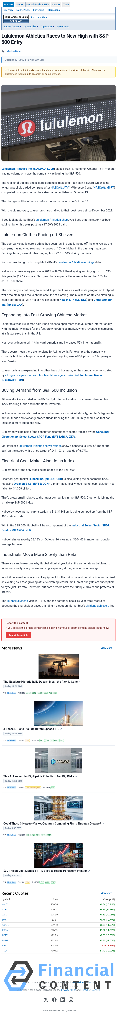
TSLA (4, 950)
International (53, 10)
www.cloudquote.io (83, 982)
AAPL (4, 909)
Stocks (19, 4)
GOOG (5, 924)
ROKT (56, 740)
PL (52, 740)
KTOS (42, 740)
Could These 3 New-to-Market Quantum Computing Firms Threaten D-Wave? (53, 823)
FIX (55, 693)
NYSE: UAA (15, 304)
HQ (27, 835)
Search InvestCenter (40, 17)
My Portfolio (63, 26)
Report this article (18, 635)
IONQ (38, 835)
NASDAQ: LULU (44, 168)
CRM (45, 693)
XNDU (49, 835)
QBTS (43, 835)
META (5, 930)
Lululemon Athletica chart (52, 219)
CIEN (34, 693)
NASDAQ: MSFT (104, 187)
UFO (61, 740)
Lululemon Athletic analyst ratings (40, 446)
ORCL (5, 945)
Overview (8, 10)
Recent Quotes (11, 26)
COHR (39, 693)
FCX (50, 693)
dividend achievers (97, 605)
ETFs (27, 740)
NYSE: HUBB (54, 479)
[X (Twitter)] (46, 1000)
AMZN (5, 904)
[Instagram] (71, 1000)
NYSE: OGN (41, 483)
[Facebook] (54, 1000)
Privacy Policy (68, 989)
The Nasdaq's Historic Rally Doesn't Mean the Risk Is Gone (41, 681)
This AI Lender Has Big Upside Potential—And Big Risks (40, 776)
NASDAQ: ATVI (60, 187)
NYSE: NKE (79, 299)
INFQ (32, 835)
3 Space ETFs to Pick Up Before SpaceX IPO (32, 729)
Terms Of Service (90, 989)
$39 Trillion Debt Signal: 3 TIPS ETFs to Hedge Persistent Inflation (46, 870)
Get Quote (16, 21)
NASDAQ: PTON (12, 380)
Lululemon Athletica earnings (76, 262)
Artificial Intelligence (33, 787)
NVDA (5, 940)
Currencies (38, 10)
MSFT (4, 935)
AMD (4, 914)
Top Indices (46, 26)
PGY (52, 787)
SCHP (47, 882)
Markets (8, 4)
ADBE (28, 693)
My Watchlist (30, 26)
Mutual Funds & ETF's (37, 4)
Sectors (56, 4)
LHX (47, 740)
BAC (4, 919)
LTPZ (42, 882)
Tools (66, 4)
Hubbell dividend (17, 601)
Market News (22, 10)
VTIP (53, 882)
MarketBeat (11, 693)
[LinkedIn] (62, 1000)
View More (106, 647)
